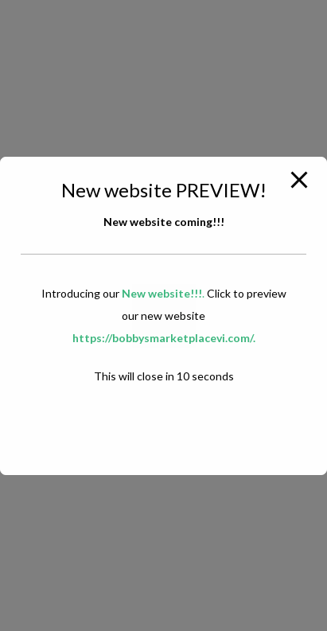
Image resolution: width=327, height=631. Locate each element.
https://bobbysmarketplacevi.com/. (163, 338)
